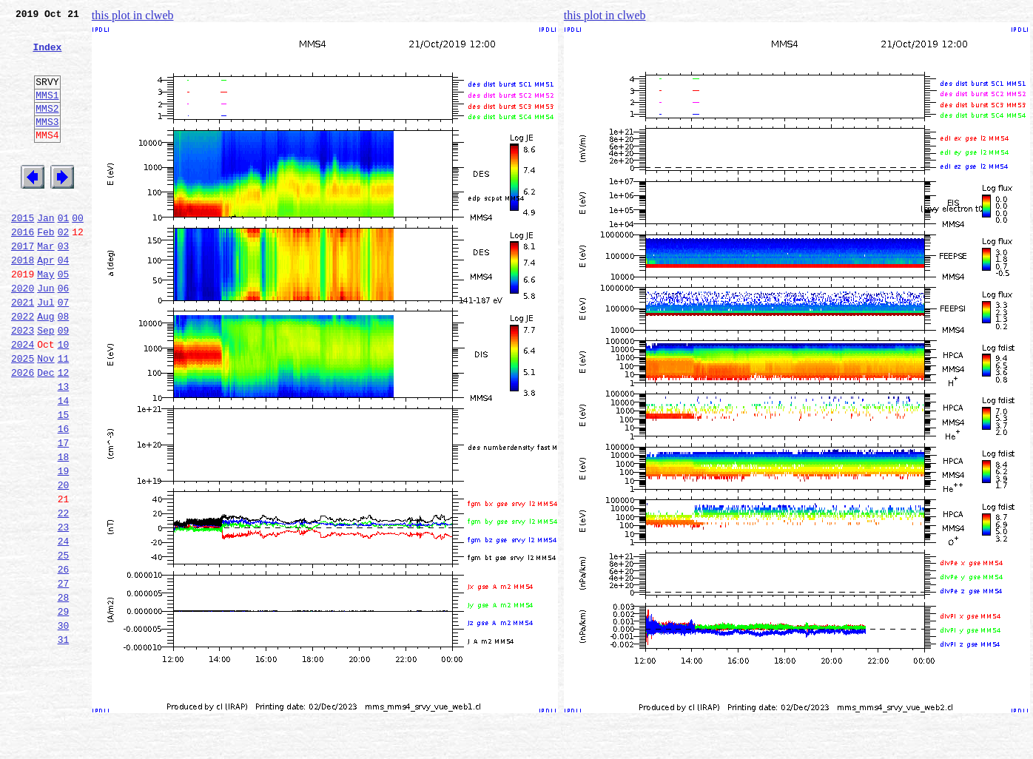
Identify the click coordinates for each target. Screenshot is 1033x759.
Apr (45, 301)
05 (64, 318)
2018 (22, 301)
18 (64, 529)
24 (64, 627)
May (45, 318)
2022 (22, 367)
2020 (22, 334)
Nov (45, 415)
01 (64, 253)
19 (64, 546)
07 (64, 350)
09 (64, 383)
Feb (45, 269)
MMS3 (47, 143)
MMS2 (47, 128)
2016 (22, 269)
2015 (22, 253)
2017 (22, 285)
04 (64, 301)
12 (64, 432)
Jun (45, 334)
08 (64, 367)
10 (64, 399)
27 (64, 676)
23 (64, 611)
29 (64, 708)
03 (64, 285)
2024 (22, 399)
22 (64, 594)
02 (64, 269)
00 (78, 253)
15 (64, 481)
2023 (22, 383)
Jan (45, 253)
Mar (45, 285)
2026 (22, 432)
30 (64, 725)
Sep (45, 383)
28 (64, 692)
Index (47, 55)
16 (64, 497)
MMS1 (47, 112)
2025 (22, 415)
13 (64, 448)
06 (64, 334)
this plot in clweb (133, 15)
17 (64, 513)
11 (64, 415)
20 (64, 562)
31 (64, 741)
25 (64, 643)
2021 (22, 350)
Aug (45, 367)
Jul (45, 350)
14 (64, 464)
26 (64, 660)
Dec (45, 432)
